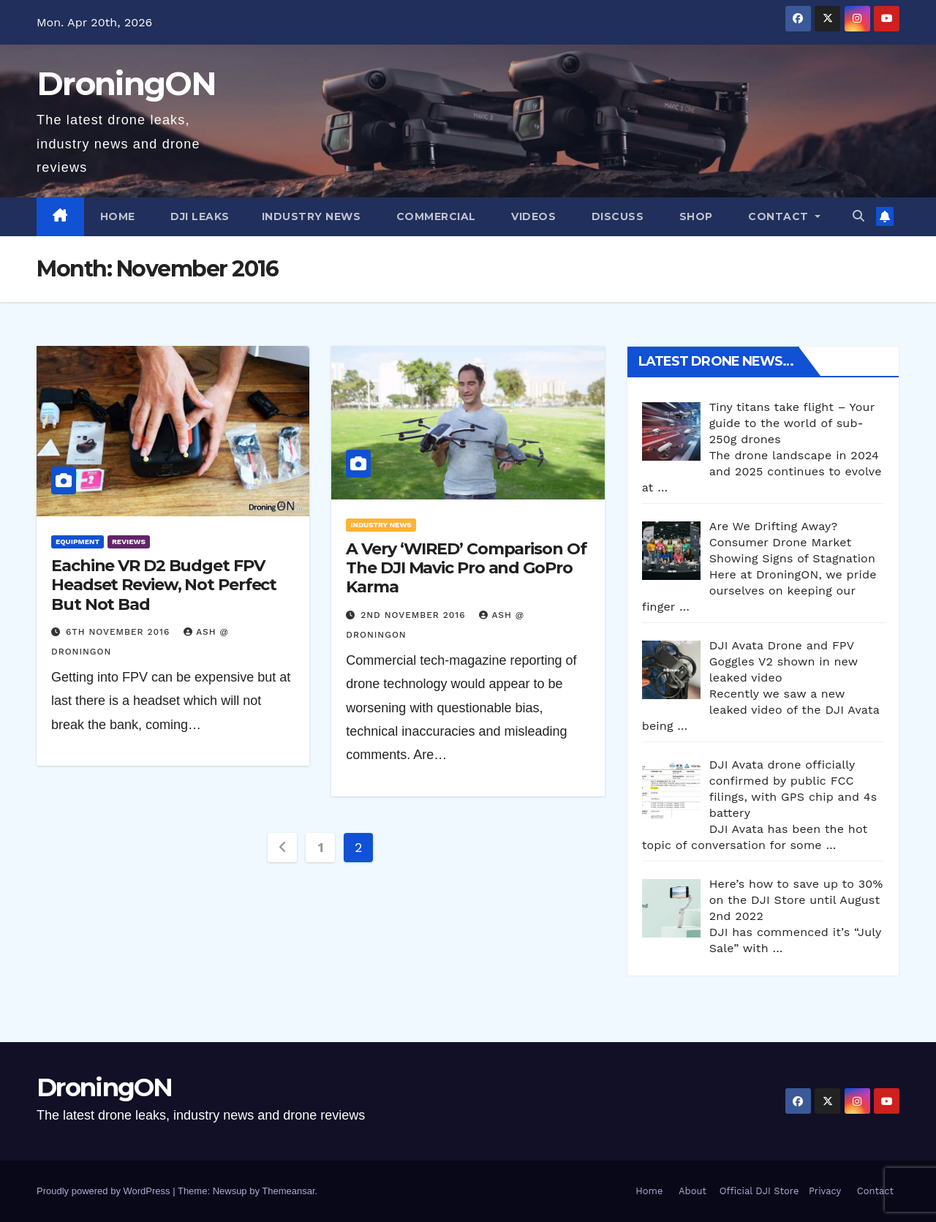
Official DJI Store (757, 1190)
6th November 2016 (119, 632)
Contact (778, 216)
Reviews (129, 542)
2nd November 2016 (415, 615)
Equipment (77, 542)
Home (117, 216)
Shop (694, 216)
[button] (858, 216)
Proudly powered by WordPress (105, 1190)
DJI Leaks (198, 216)
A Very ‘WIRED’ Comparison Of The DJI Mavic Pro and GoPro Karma (466, 568)
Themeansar (288, 1190)
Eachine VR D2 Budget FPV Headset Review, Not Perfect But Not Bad (163, 585)
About (692, 1190)
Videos (532, 216)
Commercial (434, 216)
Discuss (616, 216)
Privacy (825, 1190)
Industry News (311, 216)
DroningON (126, 83)
